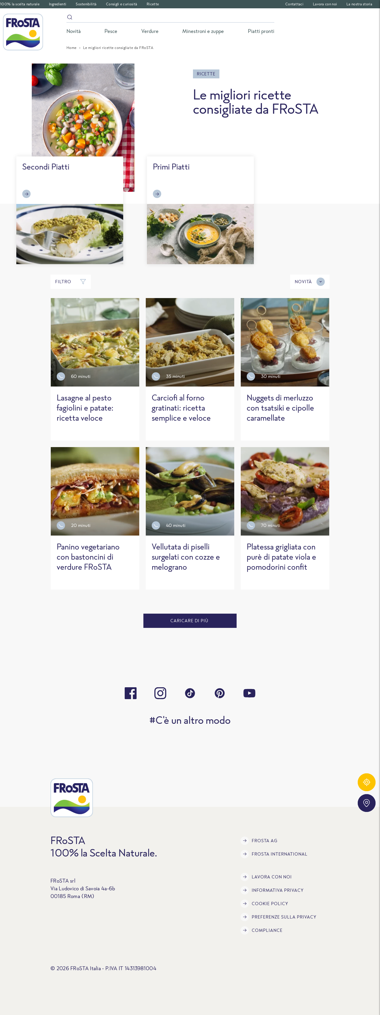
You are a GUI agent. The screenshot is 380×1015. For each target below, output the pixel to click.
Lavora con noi (325, 4)
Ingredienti (57, 4)
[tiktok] (190, 693)
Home (71, 47)
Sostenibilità (86, 4)
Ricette (153, 4)
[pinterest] (220, 693)
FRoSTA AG (259, 841)
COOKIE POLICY (264, 904)
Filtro (70, 282)
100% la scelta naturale (19, 4)
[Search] (170, 18)
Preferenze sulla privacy (278, 917)
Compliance (261, 930)
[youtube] (249, 693)
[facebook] (131, 693)
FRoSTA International (274, 854)
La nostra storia (359, 4)
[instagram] (160, 693)
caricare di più (190, 620)
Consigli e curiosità (121, 4)
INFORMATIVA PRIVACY (272, 890)
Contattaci (294, 4)
